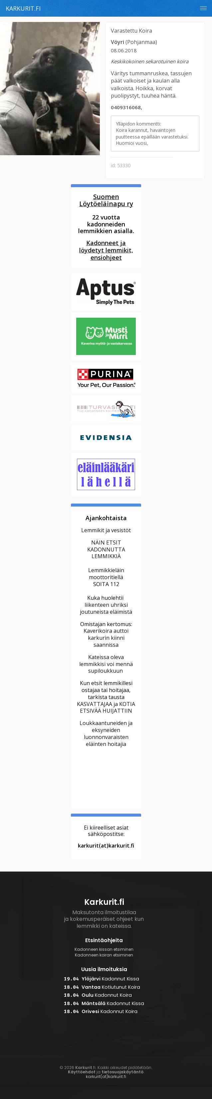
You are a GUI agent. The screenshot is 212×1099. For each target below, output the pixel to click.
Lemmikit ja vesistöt (106, 530)
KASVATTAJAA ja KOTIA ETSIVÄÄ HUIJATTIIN (106, 707)
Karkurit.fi (23, 8)
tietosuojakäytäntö (122, 1072)
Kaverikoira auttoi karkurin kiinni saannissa (106, 637)
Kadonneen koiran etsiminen (104, 955)
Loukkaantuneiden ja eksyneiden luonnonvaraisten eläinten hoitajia (106, 733)
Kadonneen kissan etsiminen (104, 949)
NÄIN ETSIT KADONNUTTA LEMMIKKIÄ (106, 549)
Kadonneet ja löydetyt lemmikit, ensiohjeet (106, 250)
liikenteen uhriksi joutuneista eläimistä (106, 608)
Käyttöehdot (82, 1072)
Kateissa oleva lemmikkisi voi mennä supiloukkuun (106, 664)
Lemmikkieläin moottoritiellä (106, 573)
